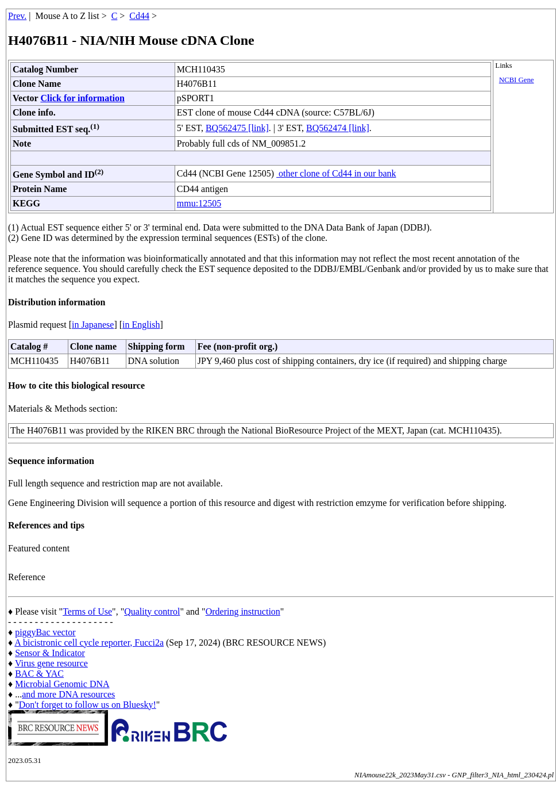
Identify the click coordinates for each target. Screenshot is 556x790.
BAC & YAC (39, 673)
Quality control (152, 611)
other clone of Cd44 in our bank (336, 173)
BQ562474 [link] (337, 128)
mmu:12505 (199, 203)
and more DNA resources (68, 694)
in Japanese (93, 324)
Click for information (82, 98)
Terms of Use (87, 611)
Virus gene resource (51, 663)
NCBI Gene (516, 80)
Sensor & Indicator (50, 653)
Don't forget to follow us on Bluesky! (87, 705)
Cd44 (139, 16)
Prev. (17, 16)
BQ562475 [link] (237, 128)
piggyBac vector (45, 632)
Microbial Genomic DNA (62, 684)
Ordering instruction (243, 611)
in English (141, 324)
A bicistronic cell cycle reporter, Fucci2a (89, 642)
